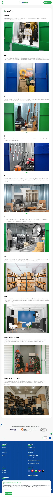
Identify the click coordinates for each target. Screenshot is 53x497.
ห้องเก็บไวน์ (30, 452)
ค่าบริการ (4, 450)
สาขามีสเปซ (4, 452)
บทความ (3, 455)
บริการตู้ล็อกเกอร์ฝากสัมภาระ (34, 460)
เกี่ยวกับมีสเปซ (5, 473)
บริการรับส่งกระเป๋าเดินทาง (33, 463)
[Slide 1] (26, 132)
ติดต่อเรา (4, 470)
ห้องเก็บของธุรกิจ (31, 450)
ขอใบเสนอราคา (47, 2)
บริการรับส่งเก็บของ (32, 458)
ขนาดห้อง (4, 447)
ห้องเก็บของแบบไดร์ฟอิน (33, 455)
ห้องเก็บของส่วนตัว (32, 447)
